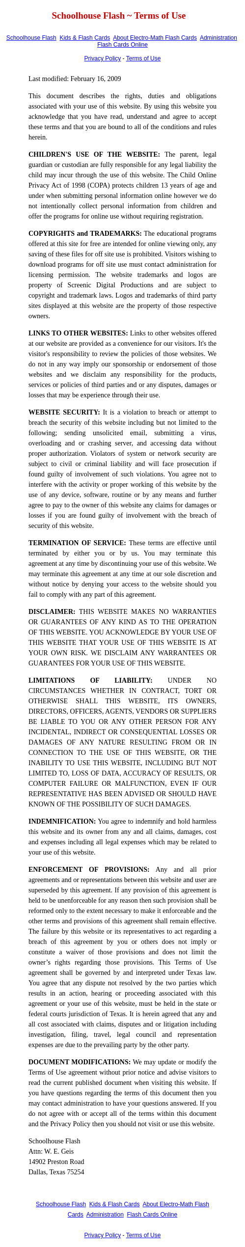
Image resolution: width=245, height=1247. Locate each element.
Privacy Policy (102, 58)
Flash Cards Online (122, 44)
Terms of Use (143, 58)
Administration (218, 37)
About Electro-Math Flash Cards (155, 37)
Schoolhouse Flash (31, 37)
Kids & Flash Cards (84, 37)
